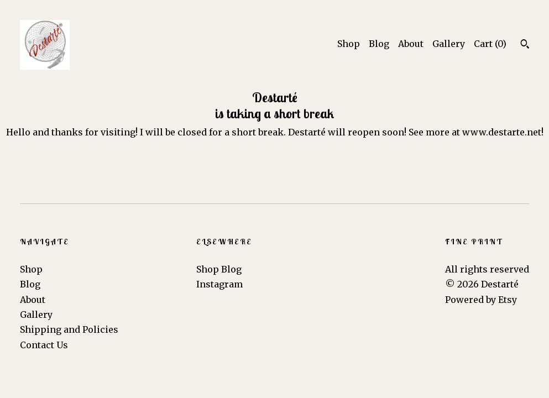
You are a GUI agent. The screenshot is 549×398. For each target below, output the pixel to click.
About (410, 43)
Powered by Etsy (481, 299)
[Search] (525, 45)
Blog (379, 43)
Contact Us (44, 344)
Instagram (219, 284)
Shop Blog (219, 269)
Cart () (490, 43)
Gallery (448, 43)
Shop (348, 43)
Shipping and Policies (69, 329)
